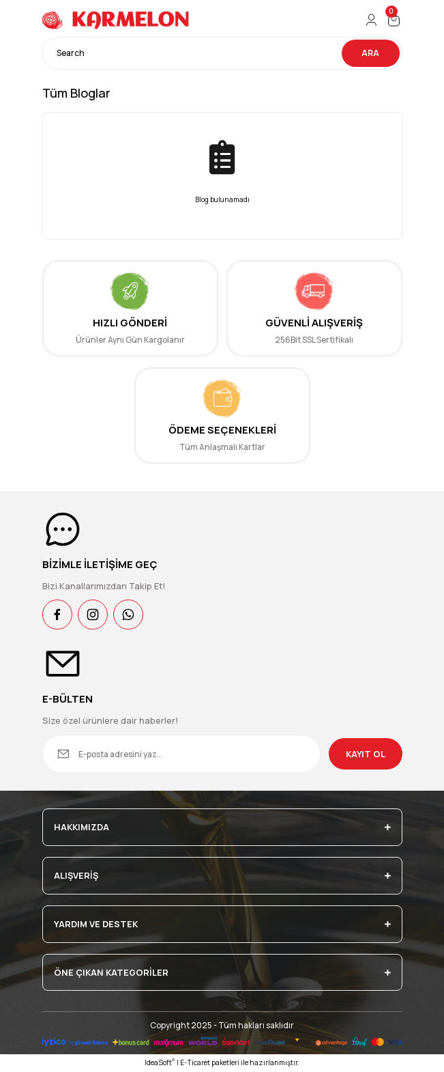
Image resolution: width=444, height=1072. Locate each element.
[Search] (222, 53)
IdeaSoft (160, 1062)
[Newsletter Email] (181, 754)
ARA (370, 53)
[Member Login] (371, 20)
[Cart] (393, 20)
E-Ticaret (195, 1062)
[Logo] (116, 19)
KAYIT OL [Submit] (365, 754)
